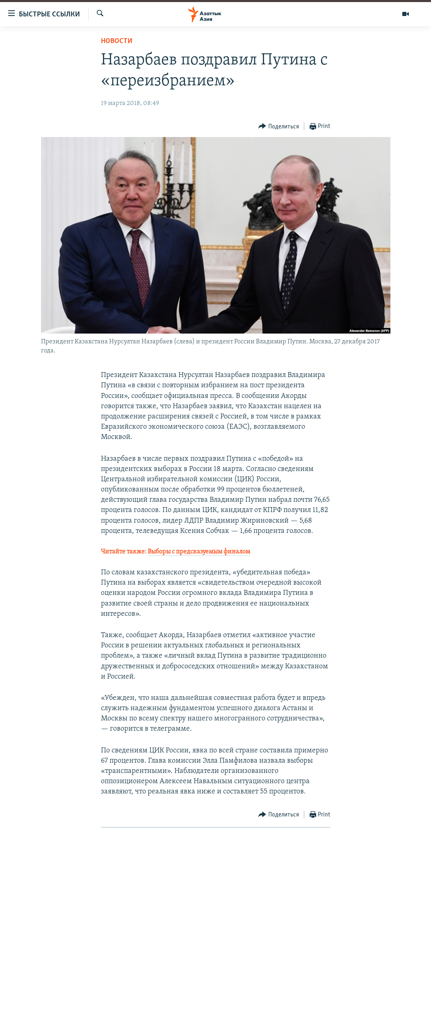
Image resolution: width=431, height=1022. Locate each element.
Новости (116, 41)
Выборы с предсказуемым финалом (199, 552)
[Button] (278, 126)
